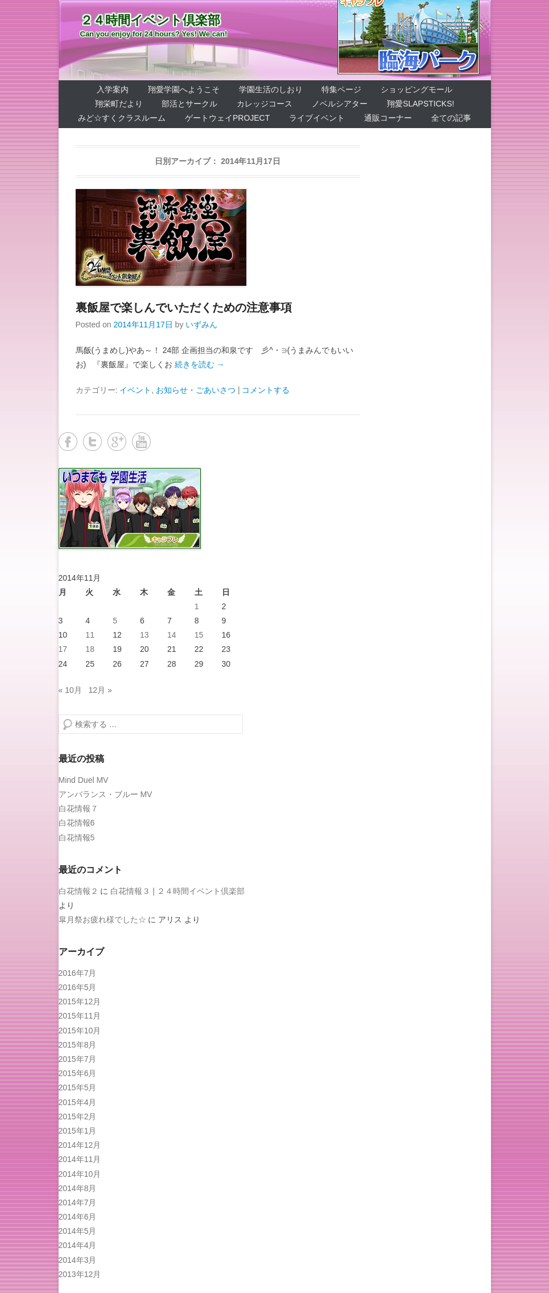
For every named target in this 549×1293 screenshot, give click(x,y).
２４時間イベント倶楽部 (150, 20)
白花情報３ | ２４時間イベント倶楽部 (177, 891)
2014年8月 (78, 1188)
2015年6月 (78, 1073)
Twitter (92, 441)
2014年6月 (78, 1216)
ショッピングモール (416, 89)
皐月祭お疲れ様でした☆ (102, 919)
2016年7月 (78, 973)
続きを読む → (200, 364)
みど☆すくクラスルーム (122, 117)
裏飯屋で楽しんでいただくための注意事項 (184, 307)
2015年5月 (78, 1087)
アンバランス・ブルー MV (105, 794)
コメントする (266, 390)
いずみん (201, 324)
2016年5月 (78, 987)
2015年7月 (78, 1059)
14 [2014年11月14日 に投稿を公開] (171, 634)
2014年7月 (78, 1202)
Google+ (117, 441)
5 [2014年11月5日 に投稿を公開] (115, 620)
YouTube (141, 441)
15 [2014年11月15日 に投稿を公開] (199, 634)
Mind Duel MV (84, 780)
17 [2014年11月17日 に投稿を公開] (63, 649)
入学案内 (113, 89)
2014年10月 (80, 1174)
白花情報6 (77, 822)
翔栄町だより (119, 103)
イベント (135, 390)
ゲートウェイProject (227, 117)
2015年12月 (80, 1001)
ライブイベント (317, 117)
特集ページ (341, 89)
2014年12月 (80, 1145)
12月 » (100, 690)
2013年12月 (80, 1274)
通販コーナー (388, 117)
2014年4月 (78, 1245)
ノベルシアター (340, 103)
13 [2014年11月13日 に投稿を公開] (144, 634)
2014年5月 (78, 1230)
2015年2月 (78, 1116)
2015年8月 (78, 1044)
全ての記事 (451, 117)
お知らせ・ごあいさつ (196, 390)
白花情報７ (78, 808)
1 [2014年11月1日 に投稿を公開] (197, 606)
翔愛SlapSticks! (420, 103)
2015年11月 (80, 1015)
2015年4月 (78, 1102)
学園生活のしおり (271, 89)
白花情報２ (78, 891)
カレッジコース (264, 103)
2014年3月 (78, 1260)
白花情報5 (77, 837)
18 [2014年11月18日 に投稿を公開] (89, 649)
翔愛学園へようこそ (184, 89)
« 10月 (70, 690)
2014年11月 (80, 1159)
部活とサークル (189, 103)
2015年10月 (80, 1030)
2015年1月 (78, 1130)
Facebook (68, 441)
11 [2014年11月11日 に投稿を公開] (89, 634)
